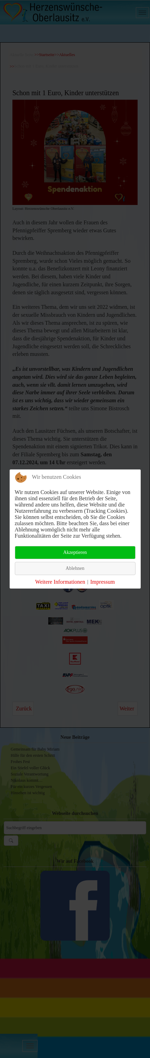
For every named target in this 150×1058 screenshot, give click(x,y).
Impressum (102, 582)
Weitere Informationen (60, 582)
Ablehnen (75, 568)
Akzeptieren (75, 552)
